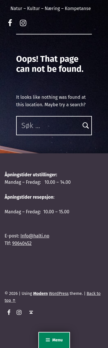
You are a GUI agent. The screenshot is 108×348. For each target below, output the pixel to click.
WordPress (59, 293)
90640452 (21, 243)
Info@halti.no (34, 236)
